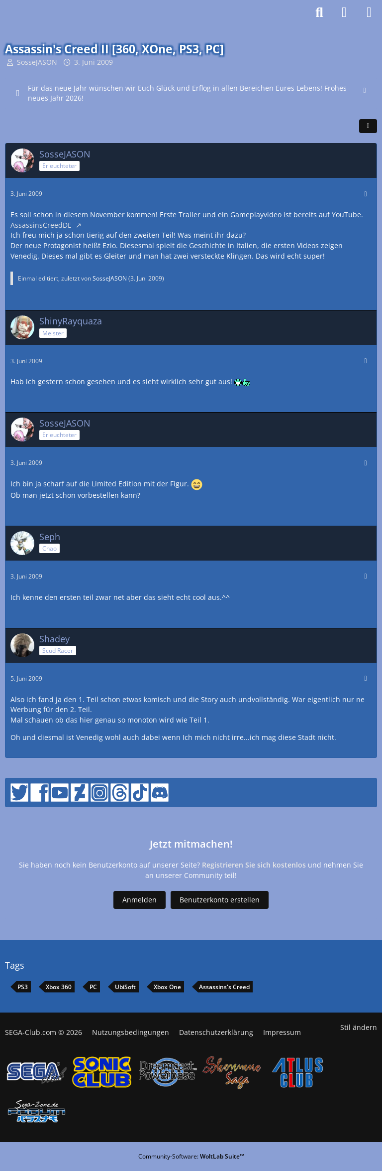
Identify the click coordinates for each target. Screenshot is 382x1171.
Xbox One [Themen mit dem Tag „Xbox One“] (167, 987)
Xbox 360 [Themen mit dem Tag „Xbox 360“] (59, 987)
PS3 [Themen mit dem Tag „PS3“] (22, 987)
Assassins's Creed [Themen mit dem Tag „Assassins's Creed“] (224, 987)
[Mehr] (366, 194)
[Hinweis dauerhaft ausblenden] (366, 89)
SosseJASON (37, 62)
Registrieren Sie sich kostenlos (254, 865)
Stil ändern (358, 1027)
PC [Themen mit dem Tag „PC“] (93, 987)
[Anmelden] (344, 12)
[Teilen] (368, 126)
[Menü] (369, 12)
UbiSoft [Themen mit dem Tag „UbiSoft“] (125, 987)
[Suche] (319, 12)
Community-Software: (191, 1156)
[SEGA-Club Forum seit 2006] (34, 12)
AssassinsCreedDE (42, 225)
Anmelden (139, 899)
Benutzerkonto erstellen (220, 899)
